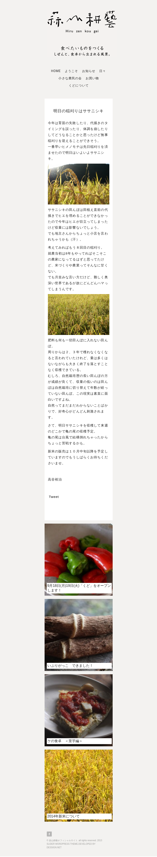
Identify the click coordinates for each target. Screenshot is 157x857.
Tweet (54, 497)
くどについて (78, 85)
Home (56, 71)
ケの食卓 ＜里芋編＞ (65, 741)
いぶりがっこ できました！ (70, 665)
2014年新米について (63, 816)
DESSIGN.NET (54, 847)
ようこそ (71, 71)
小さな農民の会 (69, 78)
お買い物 (92, 78)
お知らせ (88, 71)
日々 (102, 71)
